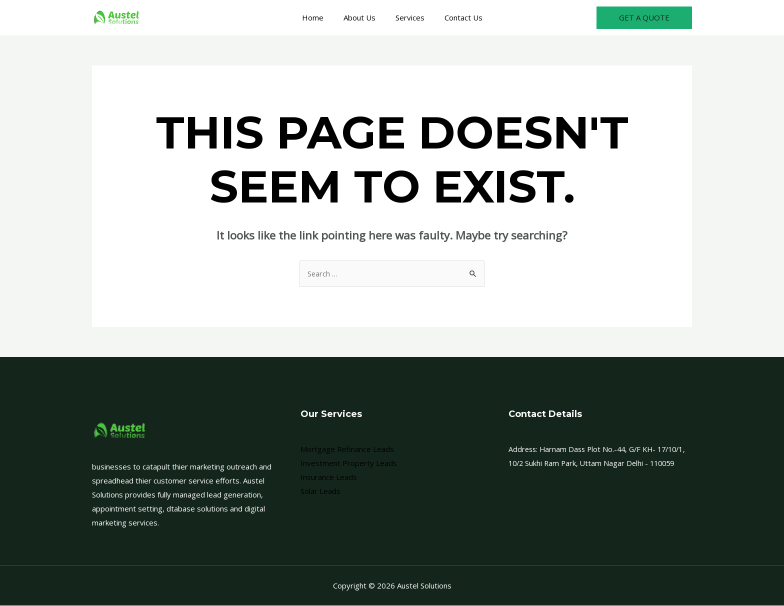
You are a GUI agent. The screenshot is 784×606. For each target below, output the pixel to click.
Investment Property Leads (348, 463)
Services (407, 17)
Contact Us (456, 17)
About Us (362, 17)
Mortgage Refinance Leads (347, 449)
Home (320, 17)
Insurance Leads (328, 477)
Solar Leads (320, 491)
